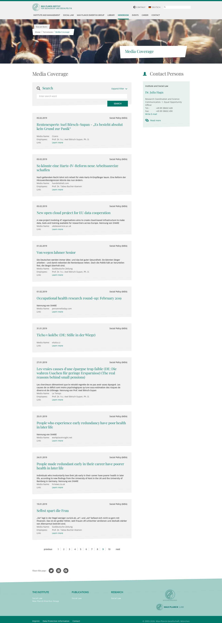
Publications (80, 592)
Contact (76, 621)
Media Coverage (62, 32)
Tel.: (147, 108)
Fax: (147, 111)
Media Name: (43, 136)
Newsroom (48, 32)
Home (37, 32)
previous (48, 549)
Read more (155, 120)
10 (109, 549)
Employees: (42, 139)
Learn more (57, 142)
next (118, 549)
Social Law (37, 598)
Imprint (36, 621)
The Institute (40, 592)
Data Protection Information (56, 621)
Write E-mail (151, 114)
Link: (39, 142)
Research (117, 592)
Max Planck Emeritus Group (45, 601)
